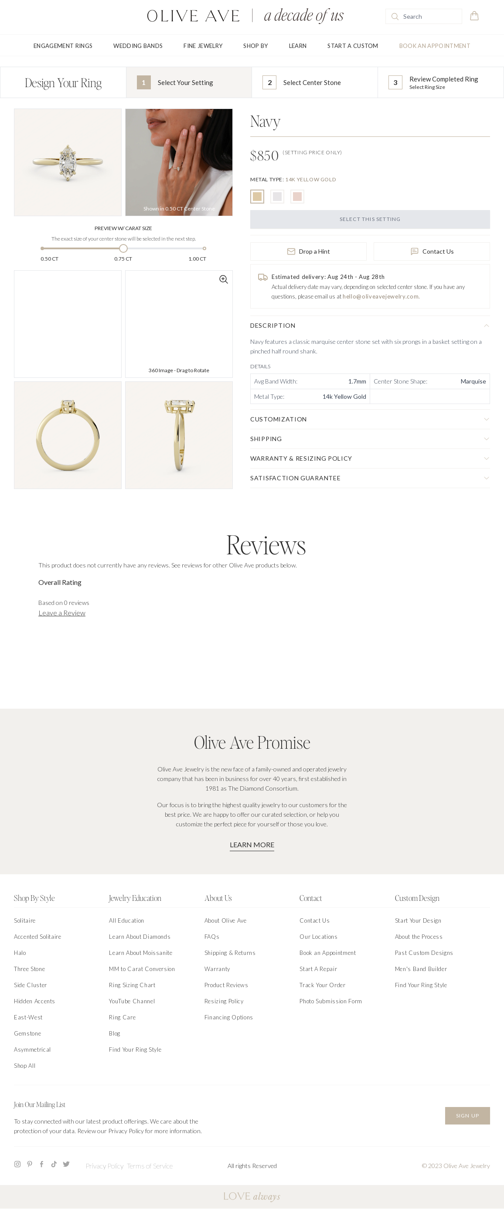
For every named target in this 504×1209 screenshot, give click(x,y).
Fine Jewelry (203, 45)
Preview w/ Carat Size (123, 228)
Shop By (255, 45)
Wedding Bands (138, 45)
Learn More (252, 844)
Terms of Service (150, 1165)
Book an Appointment (434, 45)
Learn (298, 45)
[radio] (257, 197)
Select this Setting (370, 219)
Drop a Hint (308, 251)
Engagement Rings (63, 45)
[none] (293, 179)
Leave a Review (61, 612)
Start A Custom (352, 45)
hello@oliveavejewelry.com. (381, 296)
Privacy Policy (104, 1165)
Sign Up (467, 1115)
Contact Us (432, 251)
